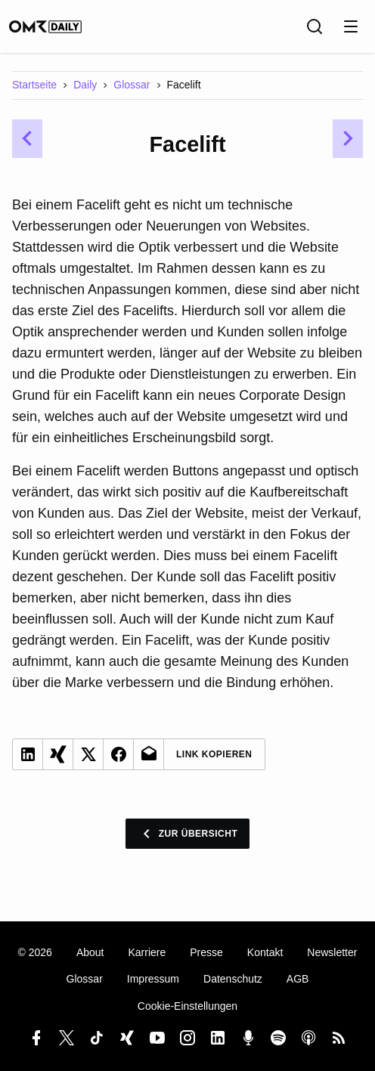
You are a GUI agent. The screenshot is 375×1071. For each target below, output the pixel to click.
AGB (298, 979)
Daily (85, 85)
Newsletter (332, 952)
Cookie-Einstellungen (187, 1006)
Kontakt (265, 952)
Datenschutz (232, 979)
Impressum (153, 979)
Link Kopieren (214, 754)
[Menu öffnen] (351, 26)
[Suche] (314, 26)
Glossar (131, 85)
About (90, 952)
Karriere (147, 952)
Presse (206, 952)
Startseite (34, 85)
